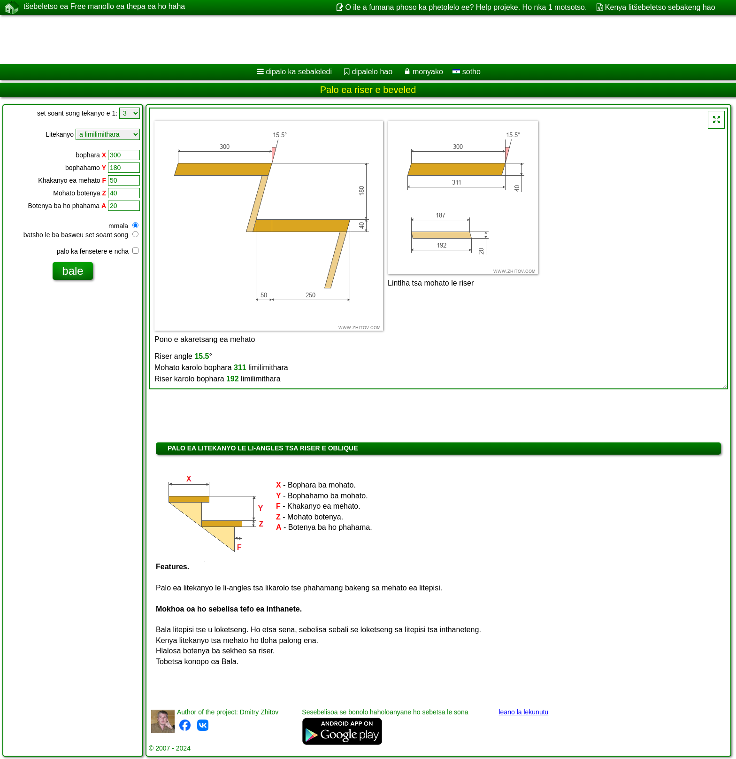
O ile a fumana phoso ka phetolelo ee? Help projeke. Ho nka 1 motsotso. (466, 7)
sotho (466, 72)
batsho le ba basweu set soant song (80, 235)
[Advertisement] (285, 39)
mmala (123, 226)
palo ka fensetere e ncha (97, 251)
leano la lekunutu (523, 712)
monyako (428, 72)
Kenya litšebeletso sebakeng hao (660, 7)
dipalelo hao (372, 72)
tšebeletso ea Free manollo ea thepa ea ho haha (104, 7)
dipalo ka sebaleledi (299, 72)
